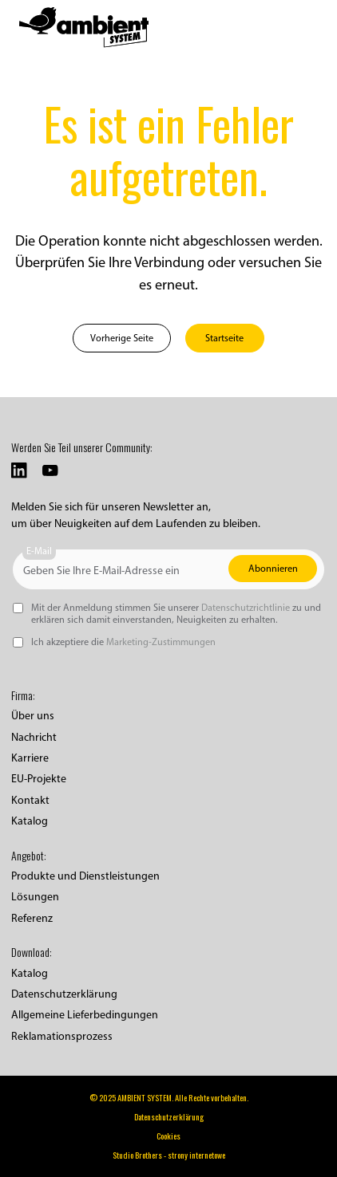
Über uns (32, 715)
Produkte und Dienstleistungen (85, 876)
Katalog (29, 821)
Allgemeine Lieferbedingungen (84, 1015)
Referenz (32, 918)
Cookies (168, 1136)
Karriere (30, 758)
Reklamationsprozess (62, 1036)
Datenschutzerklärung (64, 994)
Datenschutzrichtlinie (245, 607)
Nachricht (34, 737)
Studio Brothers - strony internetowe (169, 1155)
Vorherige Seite (121, 338)
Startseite (224, 338)
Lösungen (35, 896)
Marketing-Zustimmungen (161, 642)
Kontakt (30, 800)
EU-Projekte (38, 778)
